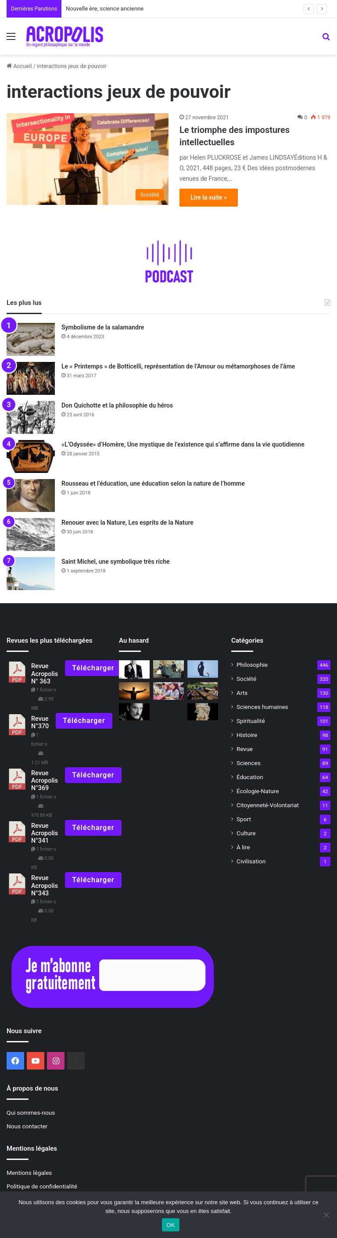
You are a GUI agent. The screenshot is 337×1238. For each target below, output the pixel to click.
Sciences (249, 762)
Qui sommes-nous (31, 1112)
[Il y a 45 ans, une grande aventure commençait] (168, 668)
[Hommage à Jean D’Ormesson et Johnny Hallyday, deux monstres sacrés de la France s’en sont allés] (134, 711)
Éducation (250, 776)
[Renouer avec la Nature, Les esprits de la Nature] (31, 534)
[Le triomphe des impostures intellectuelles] (87, 158)
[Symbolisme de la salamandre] (31, 339)
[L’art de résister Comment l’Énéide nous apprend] (202, 711)
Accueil (19, 66)
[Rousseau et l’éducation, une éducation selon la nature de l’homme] (31, 495)
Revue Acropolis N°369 (44, 780)
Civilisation (251, 861)
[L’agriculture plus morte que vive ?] (202, 690)
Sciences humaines (262, 706)
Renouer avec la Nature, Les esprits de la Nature (127, 522)
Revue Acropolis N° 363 (44, 673)
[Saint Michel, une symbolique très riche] (31, 573)
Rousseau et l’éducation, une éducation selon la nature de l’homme (153, 483)
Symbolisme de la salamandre (102, 327)
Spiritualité (251, 720)
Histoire (247, 734)
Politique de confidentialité (42, 1186)
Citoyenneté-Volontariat (268, 805)
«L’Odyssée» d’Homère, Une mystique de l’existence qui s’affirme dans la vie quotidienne (183, 444)
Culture (246, 833)
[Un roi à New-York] (134, 669)
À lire (243, 847)
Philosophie (252, 664)
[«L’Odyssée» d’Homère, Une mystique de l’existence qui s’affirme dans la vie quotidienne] (31, 456)
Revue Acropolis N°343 (44, 885)
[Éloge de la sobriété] (168, 690)
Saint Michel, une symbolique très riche (115, 561)
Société (246, 678)
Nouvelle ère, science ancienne (104, 8)
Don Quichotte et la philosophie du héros (117, 405)
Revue (245, 748)
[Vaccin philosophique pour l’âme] (202, 668)
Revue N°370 (40, 722)
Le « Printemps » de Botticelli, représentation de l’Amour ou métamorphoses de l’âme (178, 366)
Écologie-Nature (258, 790)
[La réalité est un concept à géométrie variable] (134, 690)
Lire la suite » (208, 197)
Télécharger (93, 668)
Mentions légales (29, 1172)
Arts (242, 692)
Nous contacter (27, 1126)
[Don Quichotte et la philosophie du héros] (31, 417)
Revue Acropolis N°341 (44, 833)
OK (170, 1225)
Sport (244, 819)
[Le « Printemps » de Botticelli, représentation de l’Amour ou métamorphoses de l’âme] (31, 378)
